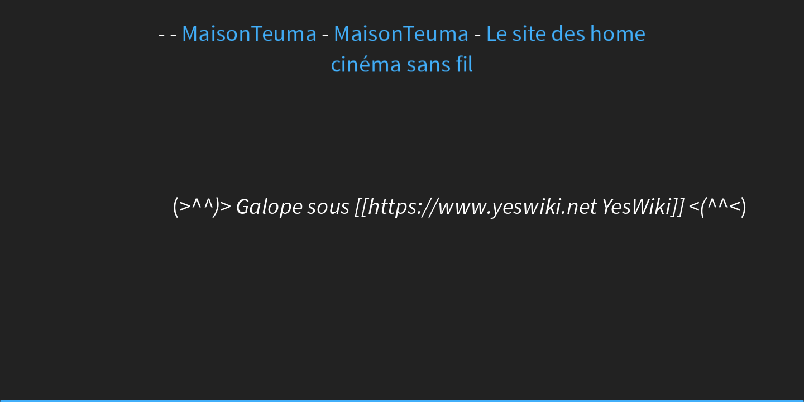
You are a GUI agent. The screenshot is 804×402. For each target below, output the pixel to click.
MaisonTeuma (251, 34)
